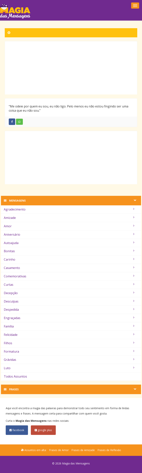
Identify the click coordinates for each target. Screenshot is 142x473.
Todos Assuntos (15, 376)
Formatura (69, 351)
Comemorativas (69, 276)
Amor (69, 226)
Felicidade (69, 335)
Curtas (69, 285)
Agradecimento (69, 209)
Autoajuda (69, 243)
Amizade (69, 218)
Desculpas (69, 301)
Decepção (69, 293)
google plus (43, 430)
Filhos (69, 343)
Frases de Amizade (83, 450)
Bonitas (69, 251)
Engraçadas (69, 318)
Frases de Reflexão (109, 450)
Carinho (69, 259)
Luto (69, 368)
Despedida (69, 309)
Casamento (69, 268)
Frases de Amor (59, 450)
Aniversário (69, 234)
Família (69, 326)
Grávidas (69, 360)
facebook (17, 430)
